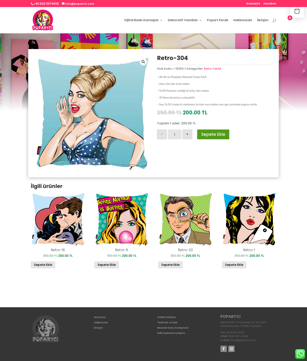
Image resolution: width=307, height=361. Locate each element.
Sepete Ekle (213, 134)
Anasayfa (253, 3)
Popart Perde (217, 20)
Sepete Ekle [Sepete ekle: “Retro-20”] (170, 265)
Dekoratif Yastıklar (183, 20)
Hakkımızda (242, 20)
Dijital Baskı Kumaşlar (141, 20)
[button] (143, 61)
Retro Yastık (212, 69)
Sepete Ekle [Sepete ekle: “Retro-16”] (43, 265)
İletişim (262, 20)
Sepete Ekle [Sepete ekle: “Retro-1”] (234, 265)
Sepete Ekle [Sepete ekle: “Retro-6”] (107, 265)
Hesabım (270, 3)
